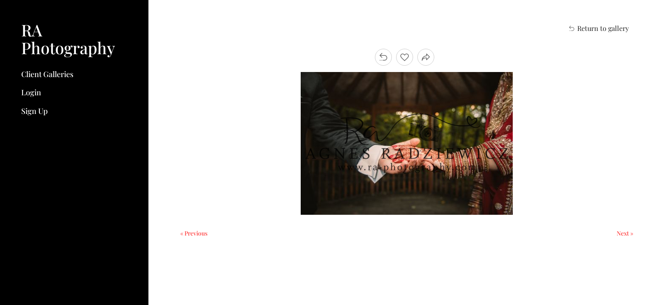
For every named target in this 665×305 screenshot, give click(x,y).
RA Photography (68, 38)
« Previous (193, 233)
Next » (625, 233)
